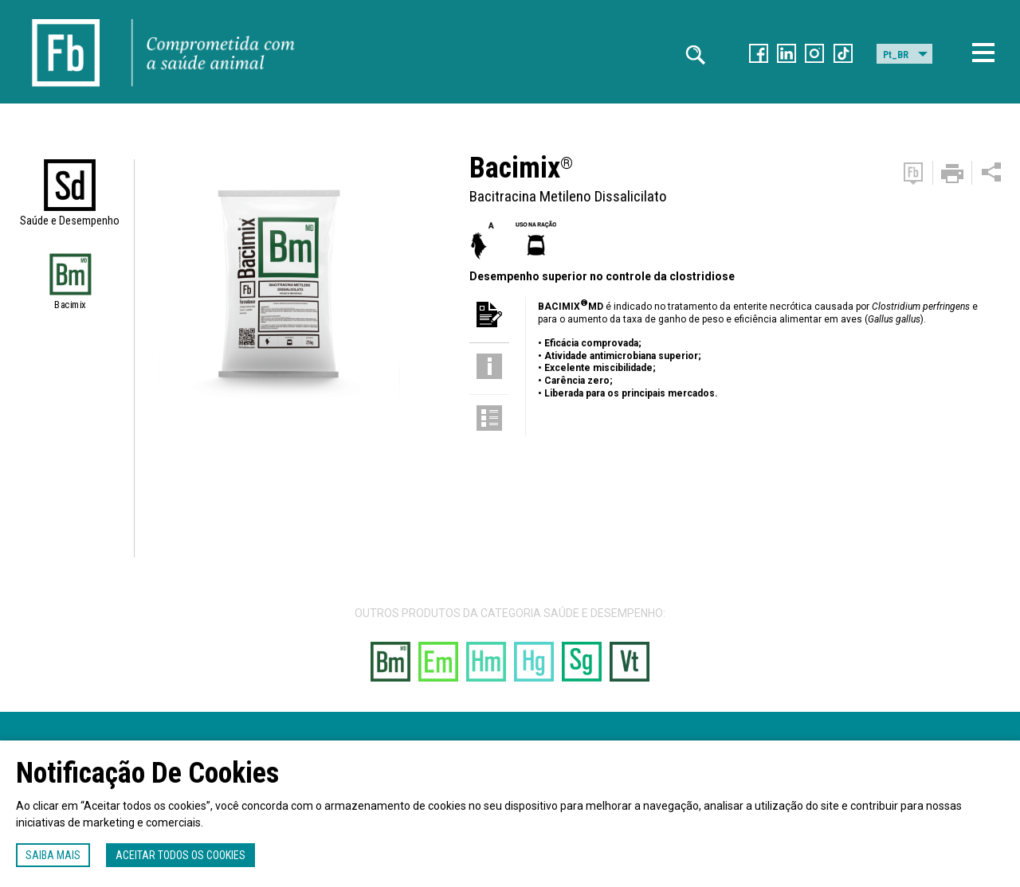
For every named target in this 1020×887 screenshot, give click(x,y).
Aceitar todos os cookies (180, 855)
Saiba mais (53, 855)
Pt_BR (895, 55)
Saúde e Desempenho (70, 220)
